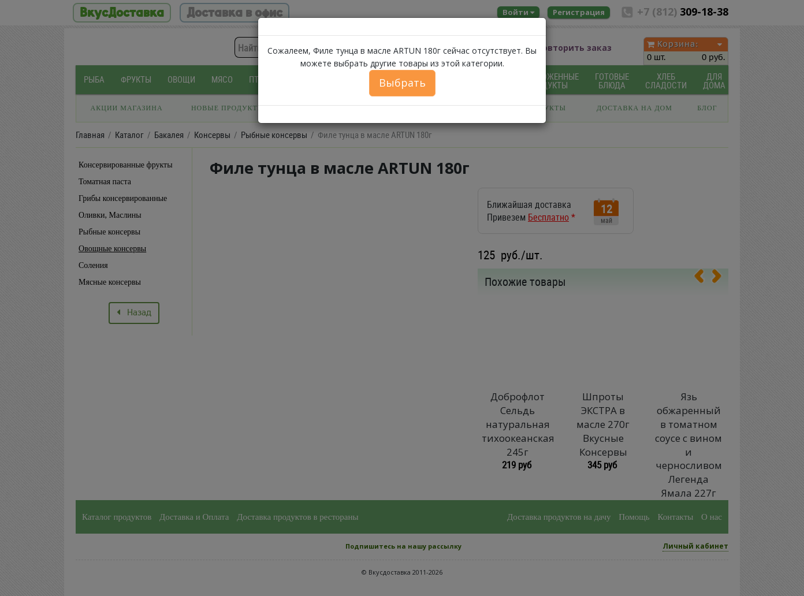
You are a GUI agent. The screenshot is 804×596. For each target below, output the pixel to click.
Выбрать (402, 83)
